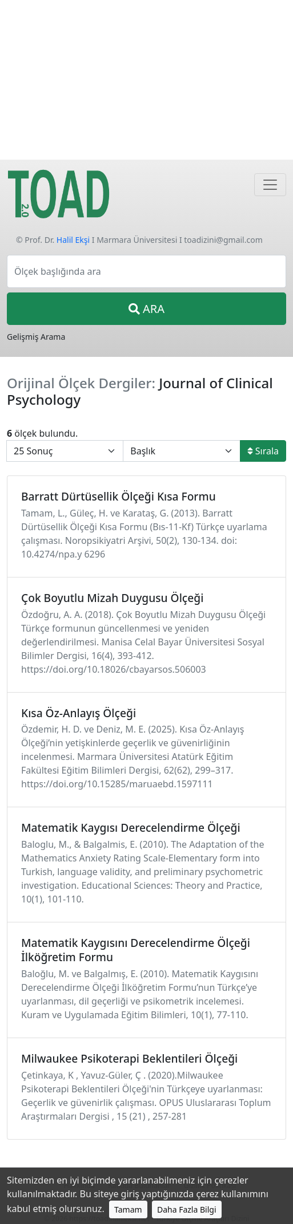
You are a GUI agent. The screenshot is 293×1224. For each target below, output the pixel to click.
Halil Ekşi (73, 239)
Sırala (263, 451)
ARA (146, 308)
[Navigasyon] (270, 184)
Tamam (128, 1209)
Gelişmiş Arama (36, 336)
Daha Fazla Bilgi (186, 1209)
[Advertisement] (146, 80)
